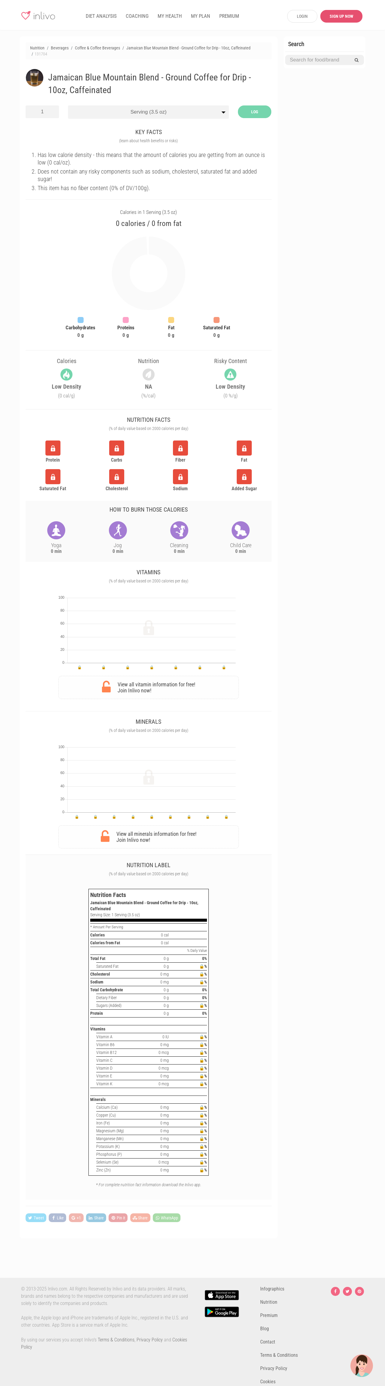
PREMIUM (229, 16)
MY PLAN (200, 16)
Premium (269, 1315)
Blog (264, 1328)
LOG (254, 111)
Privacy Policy (150, 1340)
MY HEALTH (170, 16)
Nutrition (268, 1302)
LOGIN (302, 16)
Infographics (272, 1289)
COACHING (137, 16)
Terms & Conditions (116, 1340)
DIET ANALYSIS (101, 16)
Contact (267, 1342)
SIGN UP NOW (341, 16)
